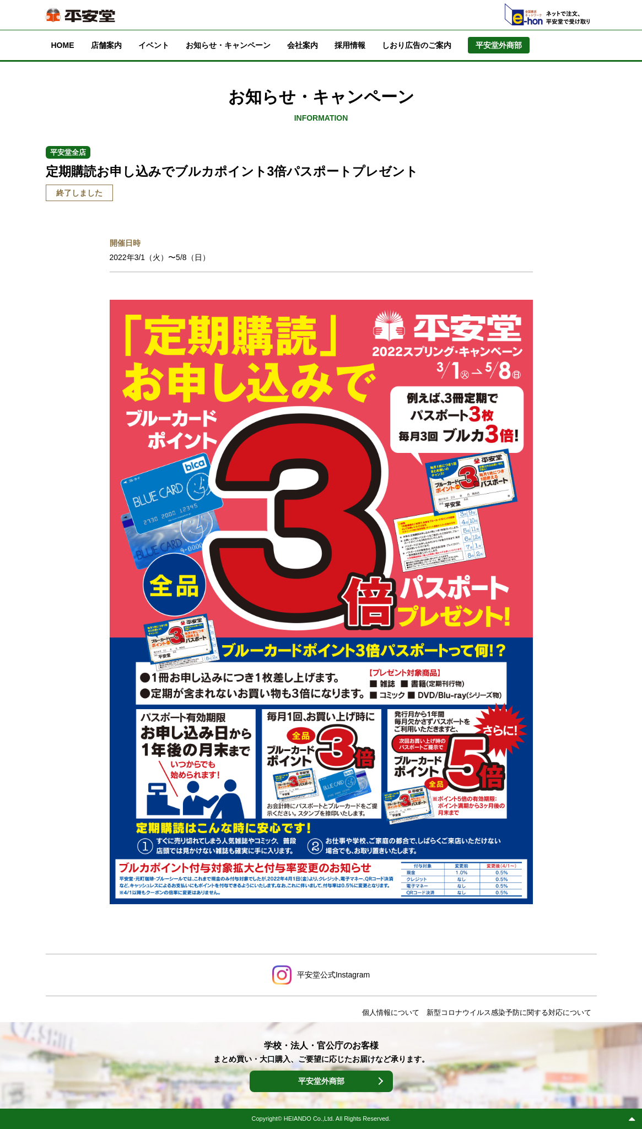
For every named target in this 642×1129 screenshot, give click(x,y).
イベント (153, 45)
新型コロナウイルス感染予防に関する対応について (509, 1012)
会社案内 (302, 45)
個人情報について (390, 1012)
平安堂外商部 (321, 1081)
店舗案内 (106, 45)
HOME (62, 45)
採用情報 (350, 45)
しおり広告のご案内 (416, 45)
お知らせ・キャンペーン (228, 45)
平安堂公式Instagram (333, 974)
